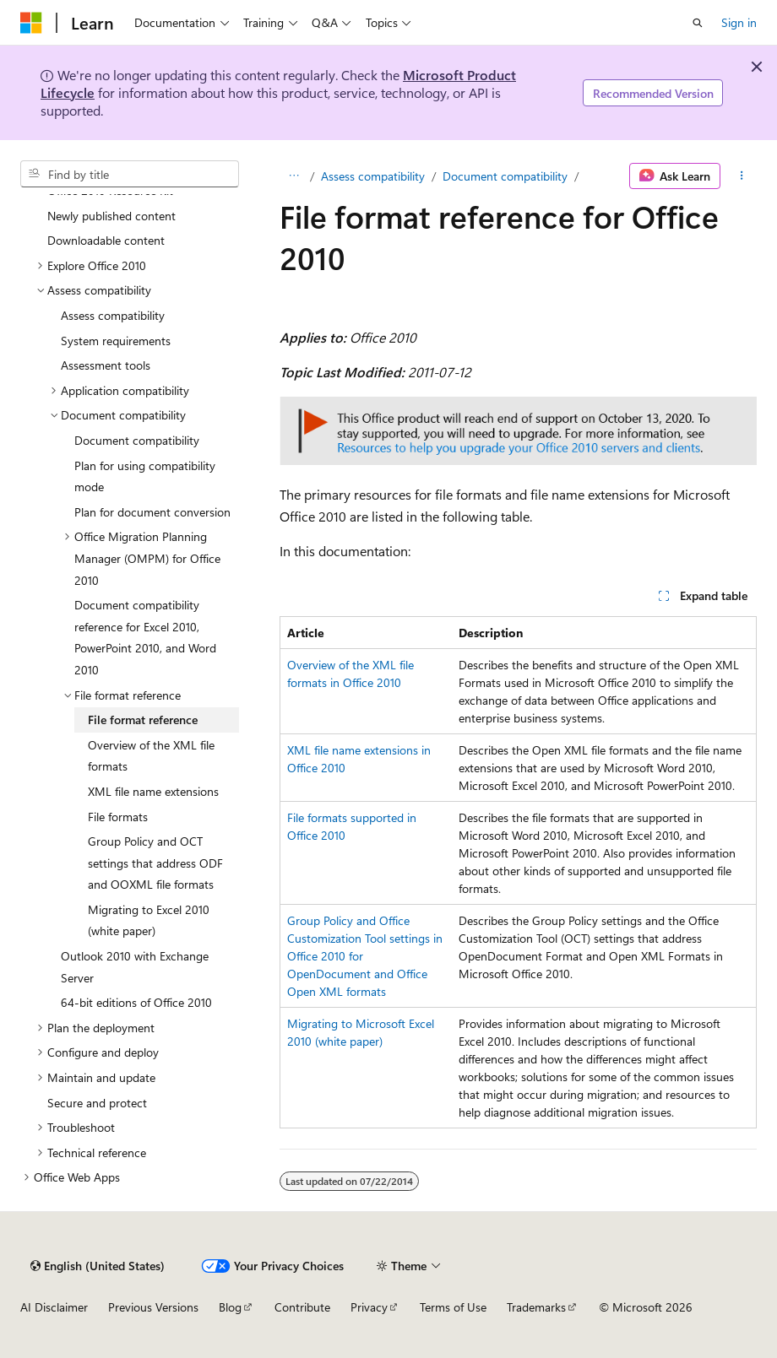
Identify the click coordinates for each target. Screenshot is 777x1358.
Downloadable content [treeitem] (106, 240)
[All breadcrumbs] (294, 176)
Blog (230, 1307)
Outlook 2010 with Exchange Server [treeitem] (135, 967)
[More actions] (742, 176)
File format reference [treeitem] (143, 719)
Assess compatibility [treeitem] (113, 315)
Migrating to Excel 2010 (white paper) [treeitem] (148, 920)
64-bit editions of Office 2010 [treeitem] (136, 1002)
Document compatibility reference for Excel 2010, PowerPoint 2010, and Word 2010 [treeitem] (145, 637)
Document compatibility (505, 176)
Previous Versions (153, 1307)
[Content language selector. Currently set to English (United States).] (97, 1266)
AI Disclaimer (54, 1307)
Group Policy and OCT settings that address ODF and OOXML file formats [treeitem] (155, 862)
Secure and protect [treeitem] (97, 1103)
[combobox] (129, 173)
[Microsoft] (31, 23)
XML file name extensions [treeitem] (153, 791)
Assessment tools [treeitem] (105, 365)
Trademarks (536, 1307)
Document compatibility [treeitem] (136, 440)
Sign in (739, 22)
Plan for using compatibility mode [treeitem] (144, 476)
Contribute (302, 1307)
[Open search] (698, 23)
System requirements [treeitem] (116, 341)
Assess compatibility (373, 176)
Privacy (369, 1307)
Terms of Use (453, 1307)
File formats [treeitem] (118, 817)
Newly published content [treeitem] (111, 216)
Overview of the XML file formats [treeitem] (151, 756)
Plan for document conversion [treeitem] (152, 512)
